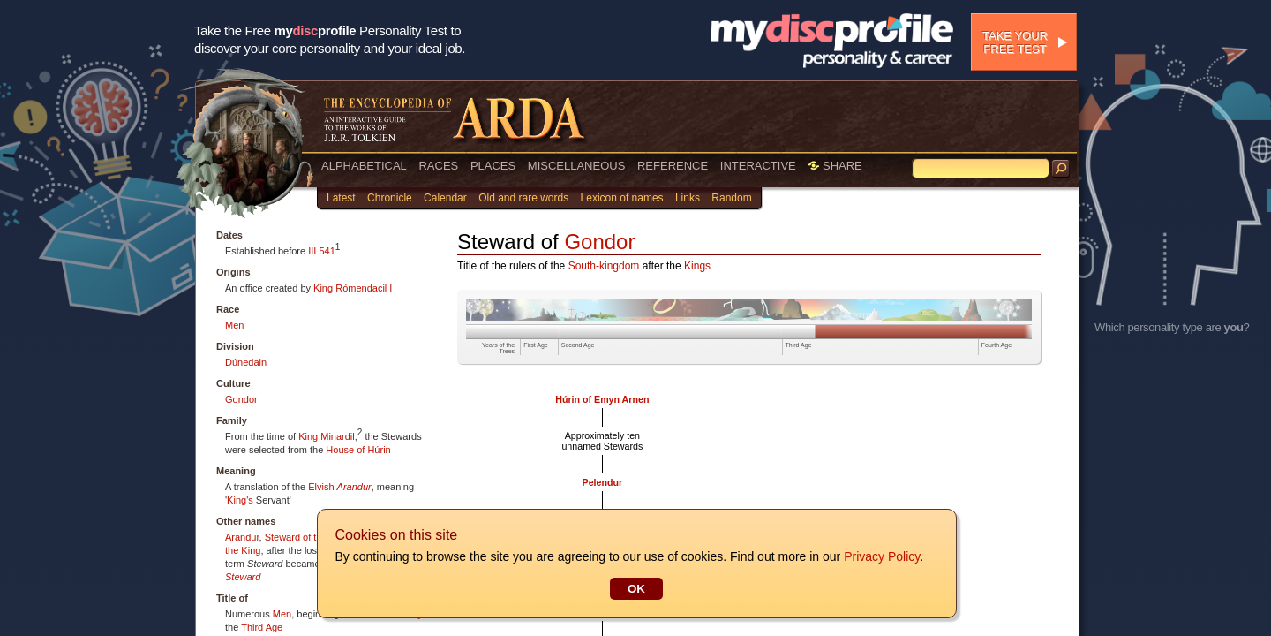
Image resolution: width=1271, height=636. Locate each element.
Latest (341, 198)
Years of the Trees (498, 348)
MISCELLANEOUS (577, 165)
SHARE (834, 165)
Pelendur (603, 482)
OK (635, 588)
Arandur (354, 486)
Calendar (445, 198)
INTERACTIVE (758, 165)
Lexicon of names (622, 198)
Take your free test (1015, 42)
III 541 (321, 251)
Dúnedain (246, 362)
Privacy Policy (881, 556)
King (323, 288)
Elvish (321, 486)
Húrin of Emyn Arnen (602, 399)
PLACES (492, 165)
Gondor (241, 399)
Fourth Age (996, 345)
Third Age (261, 627)
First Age (535, 345)
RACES (438, 165)
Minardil (337, 436)
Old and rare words (523, 198)
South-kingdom (604, 266)
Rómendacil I (363, 288)
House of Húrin (358, 449)
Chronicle (389, 198)
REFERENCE (672, 165)
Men (234, 325)
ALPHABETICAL (364, 165)
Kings (697, 266)
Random (731, 198)
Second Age (578, 345)
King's (240, 500)
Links (687, 198)
